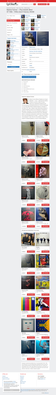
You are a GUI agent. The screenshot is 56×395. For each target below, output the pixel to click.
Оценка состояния (5, 378)
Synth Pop (40, 51)
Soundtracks (9, 30)
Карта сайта (22, 383)
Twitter (21, 380)
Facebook (22, 378)
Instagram (22, 377)
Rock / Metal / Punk (11, 15)
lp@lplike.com (42, 378)
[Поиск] (27, 4)
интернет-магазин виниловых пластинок (27, 389)
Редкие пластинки (11, 38)
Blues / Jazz (9, 25)
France (30, 55)
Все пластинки (5, 377)
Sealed (30, 65)
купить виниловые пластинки (22, 390)
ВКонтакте (22, 376)
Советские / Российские (12, 22)
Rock (37, 51)
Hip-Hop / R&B (10, 27)
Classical (9, 32)
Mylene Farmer (32, 47)
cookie (14, 381)
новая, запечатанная (31, 69)
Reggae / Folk (9, 34)
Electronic (9, 18)
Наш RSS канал (23, 381)
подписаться (13, 66)
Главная (3, 376)
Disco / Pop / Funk (10, 20)
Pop (34, 51)
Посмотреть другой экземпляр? (29, 76)
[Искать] (34, 4)
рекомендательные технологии (10, 382)
